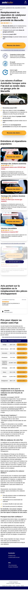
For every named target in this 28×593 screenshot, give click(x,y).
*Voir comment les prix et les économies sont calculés (13, 50)
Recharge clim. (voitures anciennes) (13, 163)
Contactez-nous (11, 555)
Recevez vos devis (22, 344)
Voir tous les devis (14, 261)
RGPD (22, 585)
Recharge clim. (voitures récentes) (13, 196)
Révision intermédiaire (9, 228)
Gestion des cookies (7, 585)
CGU (14, 585)
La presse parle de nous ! (14, 557)
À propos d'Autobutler (13, 567)
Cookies (18, 585)
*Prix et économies (12, 565)
